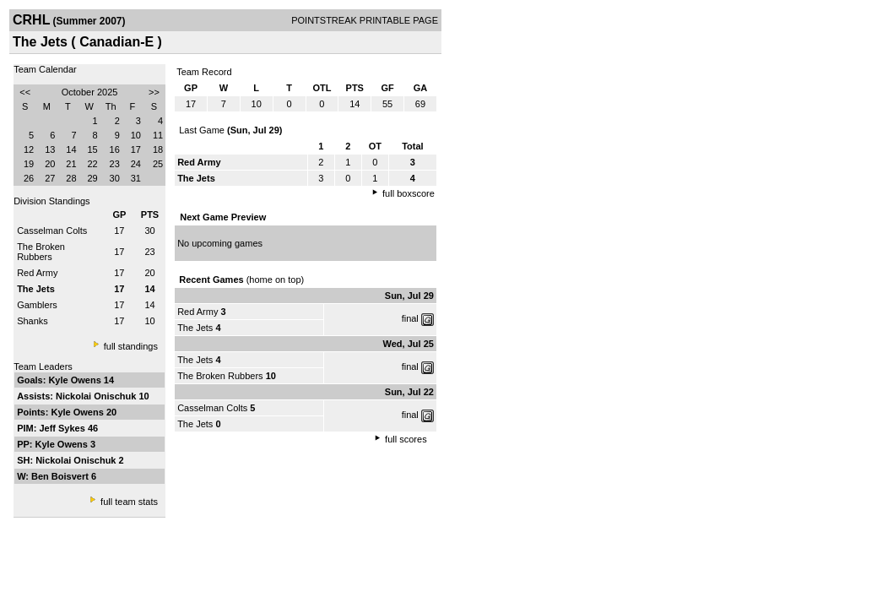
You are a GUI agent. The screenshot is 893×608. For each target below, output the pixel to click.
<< (24, 92)
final (410, 318)
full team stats (129, 502)
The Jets (195, 328)
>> (154, 92)
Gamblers (37, 305)
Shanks (32, 321)
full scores (406, 439)
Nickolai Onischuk (97, 396)
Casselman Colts (52, 230)
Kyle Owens (75, 380)
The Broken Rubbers (41, 252)
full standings (131, 346)
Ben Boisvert (61, 476)
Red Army (37, 273)
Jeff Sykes (63, 428)
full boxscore (408, 193)
